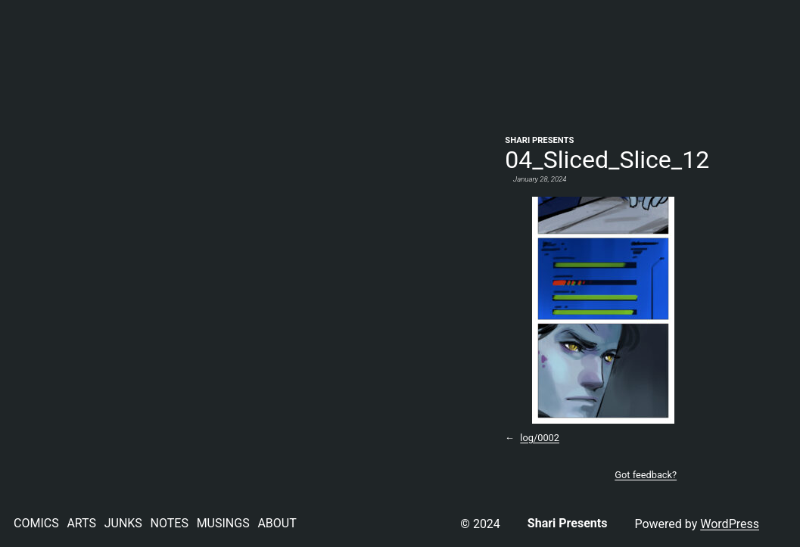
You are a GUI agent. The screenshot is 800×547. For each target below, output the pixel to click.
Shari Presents (539, 140)
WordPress (729, 524)
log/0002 (539, 437)
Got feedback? (646, 474)
